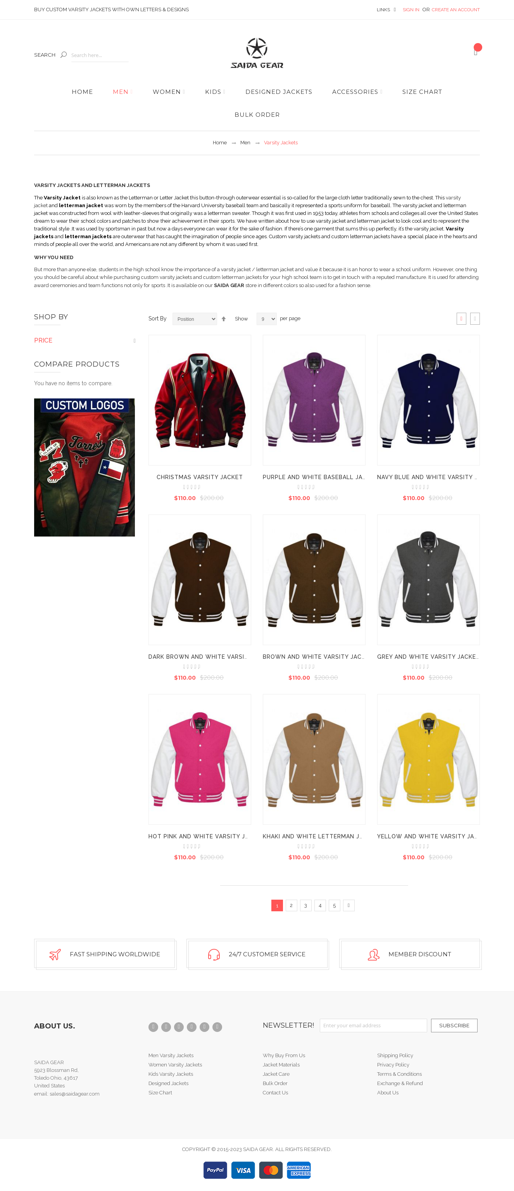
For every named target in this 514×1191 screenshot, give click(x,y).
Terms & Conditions (399, 1074)
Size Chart (160, 1093)
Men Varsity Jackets (170, 1055)
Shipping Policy (395, 1055)
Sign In (412, 9)
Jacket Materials (281, 1065)
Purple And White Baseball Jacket (320, 477)
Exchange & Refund (400, 1083)
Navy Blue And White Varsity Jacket (437, 477)
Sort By (157, 318)
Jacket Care (276, 1074)
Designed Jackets (168, 1083)
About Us (387, 1093)
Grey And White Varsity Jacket (428, 657)
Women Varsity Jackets (175, 1065)
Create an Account (456, 9)
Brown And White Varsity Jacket (318, 657)
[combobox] (100, 55)
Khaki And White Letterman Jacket (321, 836)
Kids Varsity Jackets (170, 1074)
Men (245, 142)
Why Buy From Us (284, 1055)
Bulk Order (275, 1083)
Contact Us (275, 1093)
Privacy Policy (393, 1065)
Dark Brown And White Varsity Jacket (212, 657)
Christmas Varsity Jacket (200, 477)
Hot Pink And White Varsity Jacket (206, 836)
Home (220, 142)
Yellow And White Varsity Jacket (433, 836)
